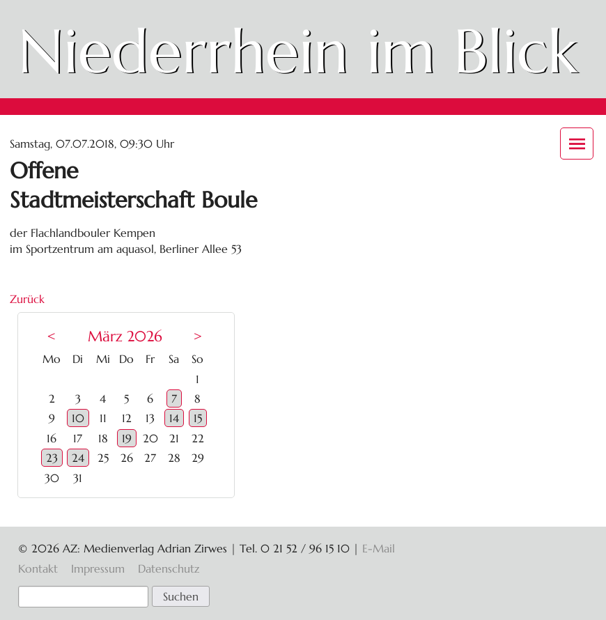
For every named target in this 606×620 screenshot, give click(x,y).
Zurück (27, 299)
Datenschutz (168, 568)
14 (174, 418)
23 (52, 458)
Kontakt (38, 568)
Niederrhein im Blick (297, 51)
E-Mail (378, 548)
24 (78, 458)
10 (78, 418)
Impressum (98, 568)
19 (127, 438)
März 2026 (125, 336)
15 (198, 418)
